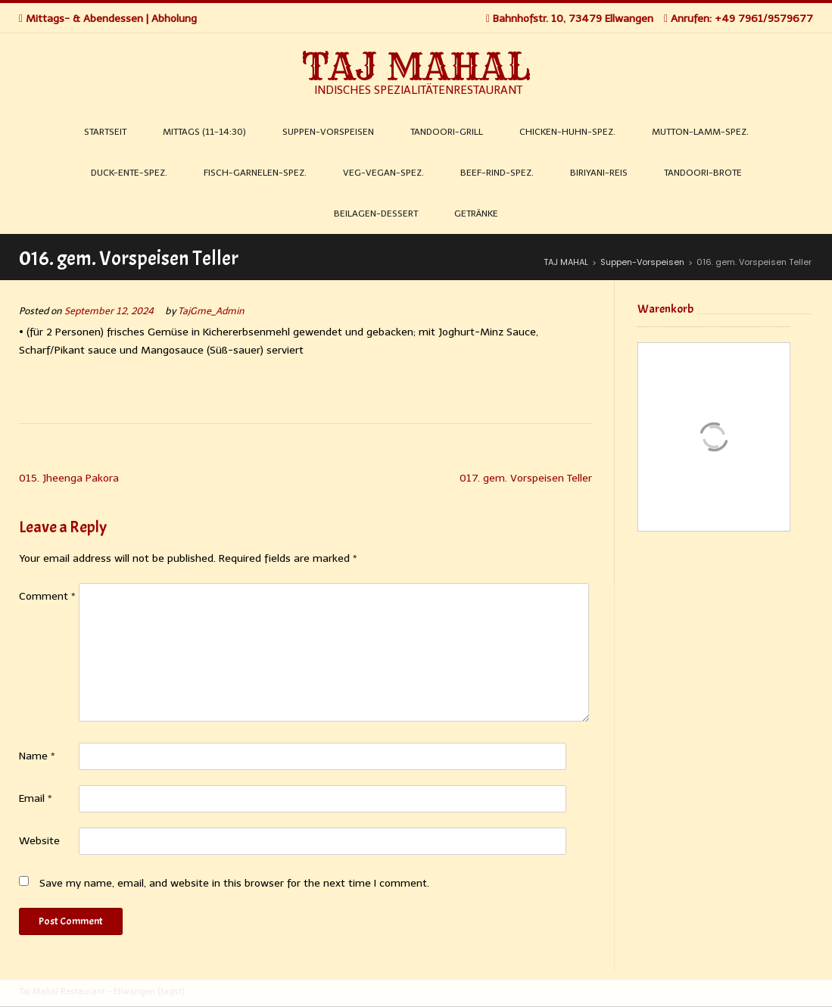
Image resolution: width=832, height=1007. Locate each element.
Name (37, 756)
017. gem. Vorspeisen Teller (526, 478)
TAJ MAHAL (416, 66)
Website (39, 840)
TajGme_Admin (211, 310)
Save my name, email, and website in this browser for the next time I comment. (234, 883)
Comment (47, 596)
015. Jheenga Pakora (69, 478)
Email (35, 798)
